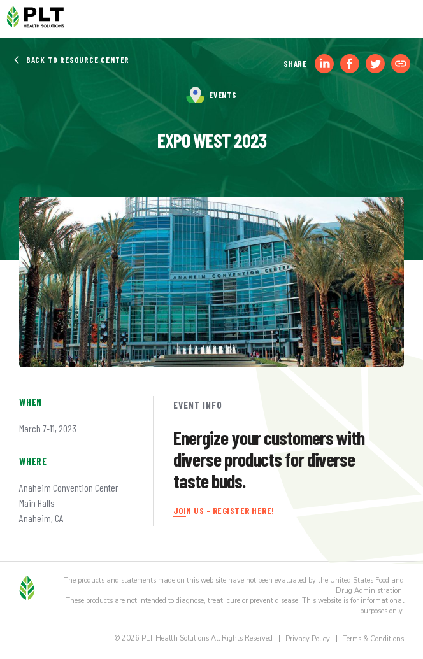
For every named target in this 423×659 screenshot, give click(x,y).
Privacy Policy (307, 639)
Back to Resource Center (71, 60)
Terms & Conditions (373, 639)
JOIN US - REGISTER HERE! (224, 510)
